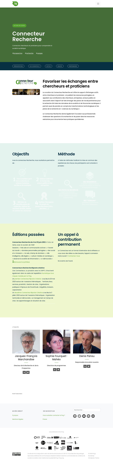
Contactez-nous (74, 256)
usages (40, 53)
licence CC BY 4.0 (62, 453)
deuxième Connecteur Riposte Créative (29, 293)
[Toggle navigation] (98, 4)
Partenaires (73, 66)
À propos (15, 415)
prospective (18, 53)
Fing (94, 453)
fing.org (61, 458)
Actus (49, 66)
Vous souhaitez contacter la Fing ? (54, 415)
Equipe (60, 66)
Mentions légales (17, 419)
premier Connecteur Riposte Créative (28, 279)
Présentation (18, 66)
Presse (45, 419)
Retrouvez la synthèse (21, 262)
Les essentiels (35, 66)
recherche (29, 53)
